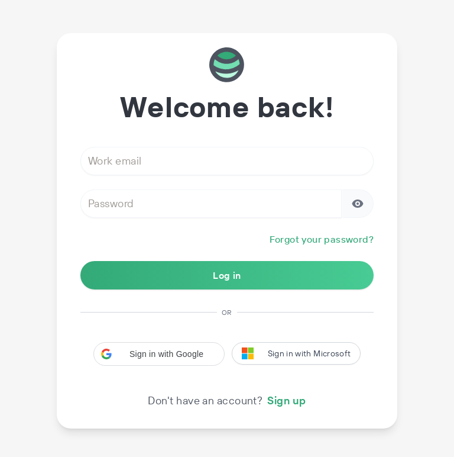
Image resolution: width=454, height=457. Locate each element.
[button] (159, 354)
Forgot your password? (322, 239)
